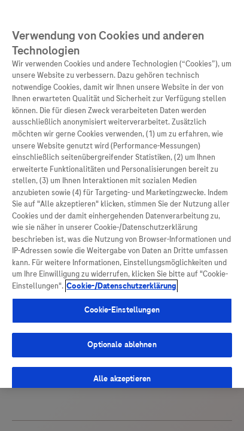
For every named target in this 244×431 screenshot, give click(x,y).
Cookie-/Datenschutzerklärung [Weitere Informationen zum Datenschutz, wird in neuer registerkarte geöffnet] (121, 286)
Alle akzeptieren (122, 379)
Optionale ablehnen (121, 344)
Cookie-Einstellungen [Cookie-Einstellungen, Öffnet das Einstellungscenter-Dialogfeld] (122, 310)
